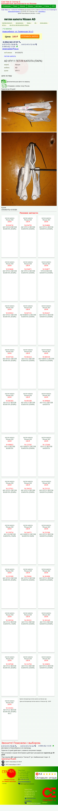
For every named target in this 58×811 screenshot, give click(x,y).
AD (35, 23)
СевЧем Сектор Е (7, 23)
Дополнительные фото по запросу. (15, 81)
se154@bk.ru (41, 11)
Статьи (46, 6)
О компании (7, 6)
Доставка (38, 6)
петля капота (43, 23)
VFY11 (4, 25)
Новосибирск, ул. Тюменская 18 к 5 (17, 31)
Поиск (15, 6)
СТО (53, 6)
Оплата (30, 6)
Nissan (29, 23)
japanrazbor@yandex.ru (14, 11)
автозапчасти (19, 23)
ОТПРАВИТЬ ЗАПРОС (29, 36)
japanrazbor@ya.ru (10, 48)
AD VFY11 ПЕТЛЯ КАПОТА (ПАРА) (19, 25)
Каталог (22, 6)
